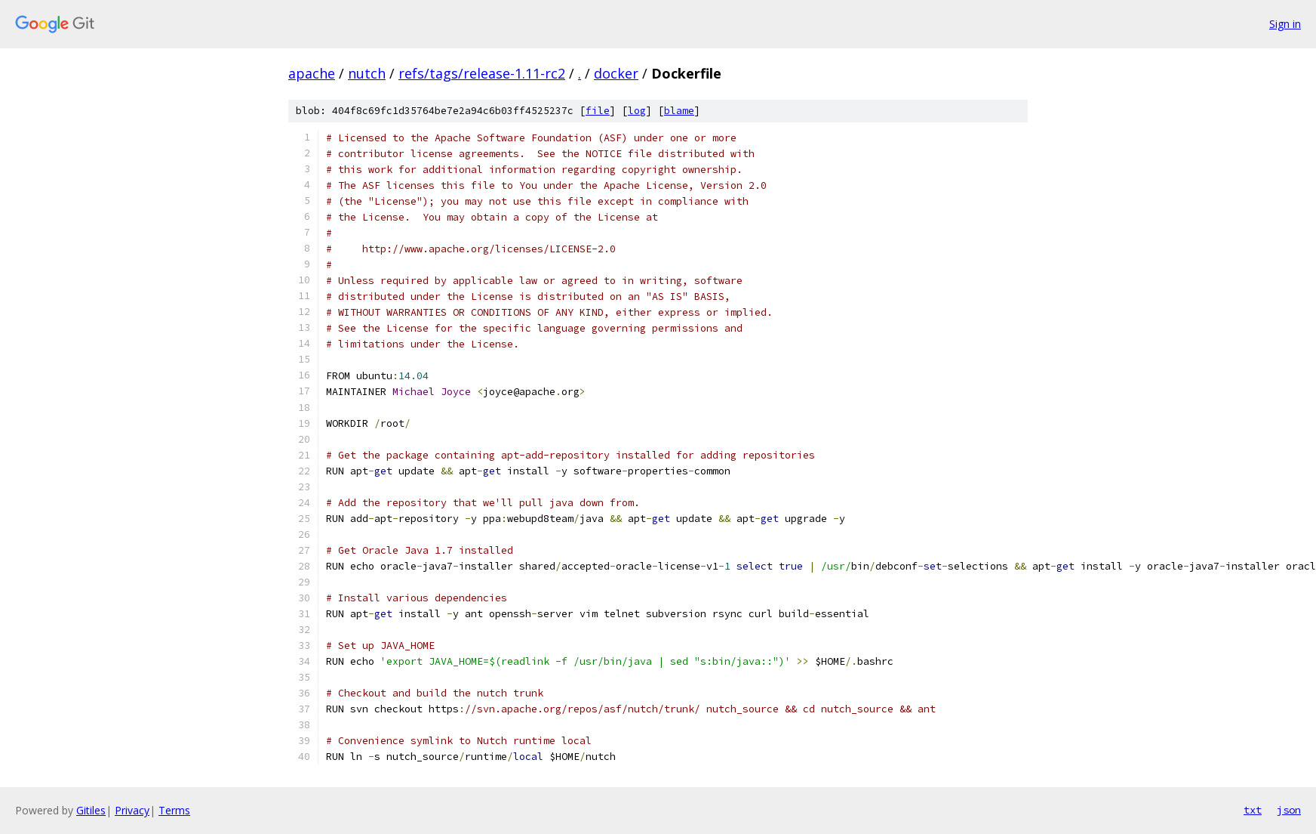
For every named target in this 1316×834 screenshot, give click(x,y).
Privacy (132, 810)
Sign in (1285, 24)
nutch (367, 73)
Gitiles (91, 810)
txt (1253, 810)
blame (679, 110)
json (1289, 810)
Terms (174, 810)
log (637, 110)
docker (616, 73)
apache (311, 73)
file (598, 110)
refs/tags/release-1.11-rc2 (481, 73)
